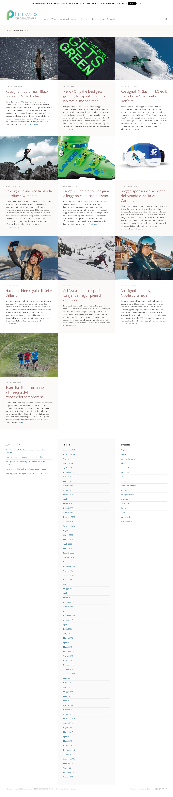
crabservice (149, 789)
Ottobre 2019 (68, 571)
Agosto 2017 (67, 678)
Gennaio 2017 (68, 705)
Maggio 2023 (68, 481)
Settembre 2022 (69, 495)
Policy (138, 3)
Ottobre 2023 (68, 477)
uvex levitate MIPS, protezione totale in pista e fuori (24, 457)
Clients (84, 19)
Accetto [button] (131, 3)
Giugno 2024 (68, 463)
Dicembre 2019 (68, 562)
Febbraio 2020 (68, 553)
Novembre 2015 (69, 750)
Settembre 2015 (69, 759)
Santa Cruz (125, 504)
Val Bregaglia (126, 517)
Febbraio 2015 (68, 772)
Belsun (123, 454)
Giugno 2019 (67, 584)
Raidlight (124, 490)
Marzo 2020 (67, 549)
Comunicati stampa (68, 19)
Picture (123, 481)
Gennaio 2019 (68, 607)
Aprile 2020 (67, 544)
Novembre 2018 (69, 616)
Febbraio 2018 (68, 651)
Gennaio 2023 (68, 486)
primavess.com (29, 789)
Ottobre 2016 (68, 714)
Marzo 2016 (67, 741)
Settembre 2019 (69, 575)
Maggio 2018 (68, 638)
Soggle (123, 508)
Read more (34, 125)
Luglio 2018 (67, 629)
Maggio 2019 (68, 589)
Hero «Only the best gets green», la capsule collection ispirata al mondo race (85, 96)
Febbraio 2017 (68, 701)
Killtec (123, 463)
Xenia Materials (126, 522)
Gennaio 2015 (68, 777)
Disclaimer (73, 789)
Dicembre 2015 (68, 746)
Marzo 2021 (67, 504)
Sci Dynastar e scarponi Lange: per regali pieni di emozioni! (82, 295)
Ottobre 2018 (68, 620)
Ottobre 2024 (68, 459)
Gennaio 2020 (68, 557)
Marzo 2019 (67, 598)
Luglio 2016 (67, 728)
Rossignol (124, 499)
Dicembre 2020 (69, 517)
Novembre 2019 (69, 566)
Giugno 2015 (67, 768)
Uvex (123, 513)
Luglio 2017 (67, 683)
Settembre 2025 (69, 450)
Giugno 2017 (67, 687)
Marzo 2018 (67, 647)
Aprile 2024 (67, 468)
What (53, 19)
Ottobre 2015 (68, 755)
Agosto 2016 (68, 723)
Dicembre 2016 (68, 710)
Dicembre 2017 (68, 660)
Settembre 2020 (69, 526)
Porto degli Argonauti (128, 486)
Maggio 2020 (68, 539)
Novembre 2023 (69, 472)
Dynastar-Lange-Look (129, 459)
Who (46, 19)
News (123, 477)
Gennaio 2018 (68, 656)
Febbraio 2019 (68, 602)
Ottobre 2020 (68, 522)
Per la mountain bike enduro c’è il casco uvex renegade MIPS (28, 469)
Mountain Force (126, 468)
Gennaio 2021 (68, 513)
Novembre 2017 (69, 665)
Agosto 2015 (68, 763)
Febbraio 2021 (68, 508)
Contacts (111, 19)
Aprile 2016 (67, 737)
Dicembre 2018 (68, 611)
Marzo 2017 (67, 696)
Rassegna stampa (127, 495)
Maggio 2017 (68, 692)
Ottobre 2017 (68, 669)
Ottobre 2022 (68, 490)
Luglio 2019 (67, 580)
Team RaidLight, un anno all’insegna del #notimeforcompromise (25, 392)
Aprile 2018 (67, 643)
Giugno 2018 (67, 634)
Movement (125, 472)
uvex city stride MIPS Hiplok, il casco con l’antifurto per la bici (28, 474)
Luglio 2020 (67, 531)
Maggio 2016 (68, 732)
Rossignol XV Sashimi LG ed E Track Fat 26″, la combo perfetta (144, 96)
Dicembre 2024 (69, 454)
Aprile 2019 (67, 593)
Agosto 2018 (68, 625)
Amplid (123, 450)
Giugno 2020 (68, 535)
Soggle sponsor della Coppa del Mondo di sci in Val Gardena (143, 196)
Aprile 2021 (67, 499)
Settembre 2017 (69, 674)
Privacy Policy (98, 19)
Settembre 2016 (69, 719)
